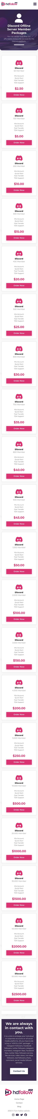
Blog (19, 1107)
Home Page (19, 1099)
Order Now (19, 95)
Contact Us (19, 1071)
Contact (19, 1103)
